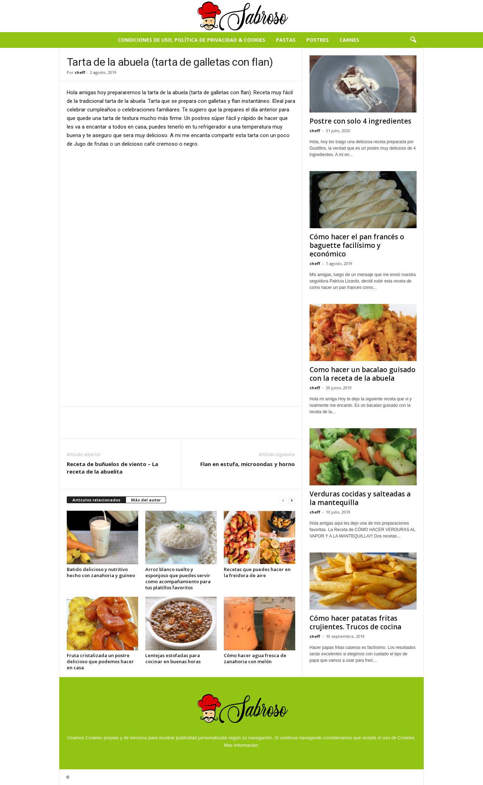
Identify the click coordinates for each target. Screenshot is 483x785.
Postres (317, 39)
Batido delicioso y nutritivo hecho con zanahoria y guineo (101, 572)
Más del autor (146, 499)
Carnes (349, 39)
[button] (413, 40)
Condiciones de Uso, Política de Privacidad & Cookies (191, 39)
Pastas (286, 39)
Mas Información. (242, 745)
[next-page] (291, 500)
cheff (80, 72)
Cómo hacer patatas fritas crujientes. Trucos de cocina (355, 622)
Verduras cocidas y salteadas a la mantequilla (360, 498)
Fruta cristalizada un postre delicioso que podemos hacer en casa (100, 661)
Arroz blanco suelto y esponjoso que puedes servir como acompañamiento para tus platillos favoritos (178, 578)
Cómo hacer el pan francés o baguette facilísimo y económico (357, 245)
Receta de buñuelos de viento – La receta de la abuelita (112, 467)
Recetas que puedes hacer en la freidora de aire (257, 572)
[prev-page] (283, 500)
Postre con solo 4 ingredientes (360, 121)
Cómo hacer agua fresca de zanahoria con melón (255, 658)
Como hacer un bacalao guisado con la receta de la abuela (363, 374)
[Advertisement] (181, 207)
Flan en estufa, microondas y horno (247, 464)
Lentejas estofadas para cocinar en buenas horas (173, 658)
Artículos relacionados (96, 499)
